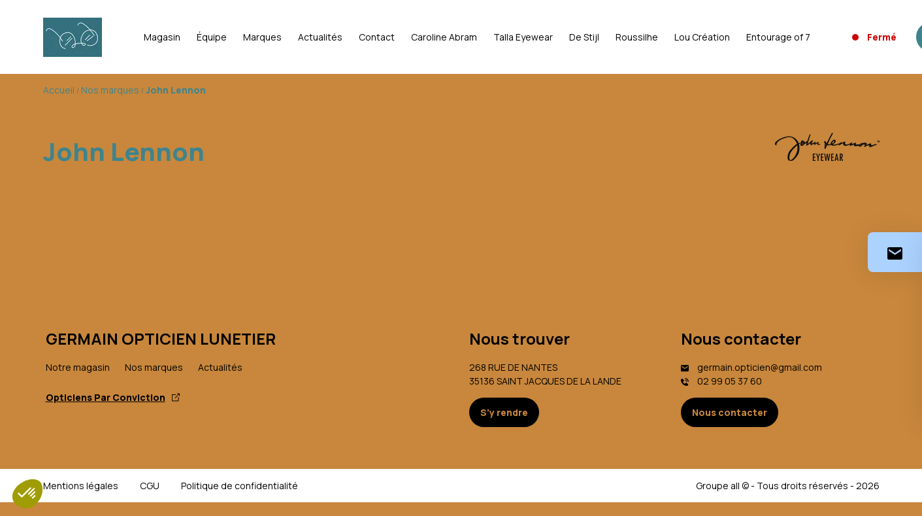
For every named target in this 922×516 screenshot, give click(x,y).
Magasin (162, 37)
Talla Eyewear (523, 37)
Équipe (212, 37)
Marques (262, 37)
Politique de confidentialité (239, 485)
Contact (377, 37)
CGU (149, 485)
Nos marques (154, 367)
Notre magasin (78, 367)
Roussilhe (637, 37)
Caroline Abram (444, 37)
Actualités (320, 37)
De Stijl (584, 37)
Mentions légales (80, 485)
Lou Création (702, 37)
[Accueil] (72, 37)
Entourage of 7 (778, 37)
